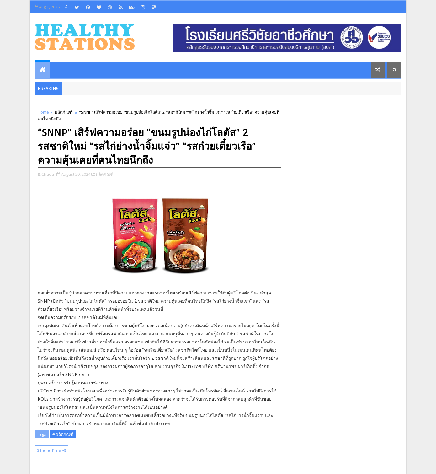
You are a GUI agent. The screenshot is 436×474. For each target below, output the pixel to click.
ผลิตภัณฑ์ (63, 112)
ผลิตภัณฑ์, (105, 174)
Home (43, 112)
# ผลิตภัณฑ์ (62, 434)
